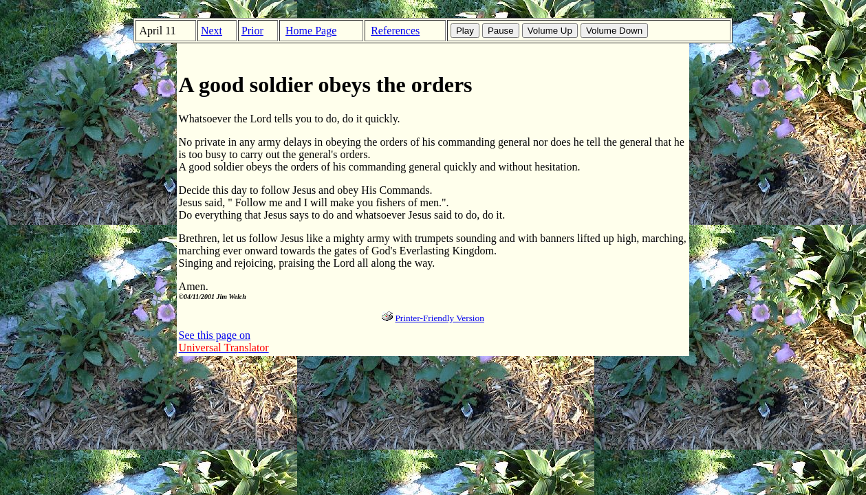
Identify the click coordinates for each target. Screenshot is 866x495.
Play (465, 30)
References (395, 30)
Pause (501, 30)
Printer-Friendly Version (439, 318)
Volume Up (550, 30)
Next (211, 30)
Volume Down (614, 30)
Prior (252, 30)
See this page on (224, 341)
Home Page (310, 30)
